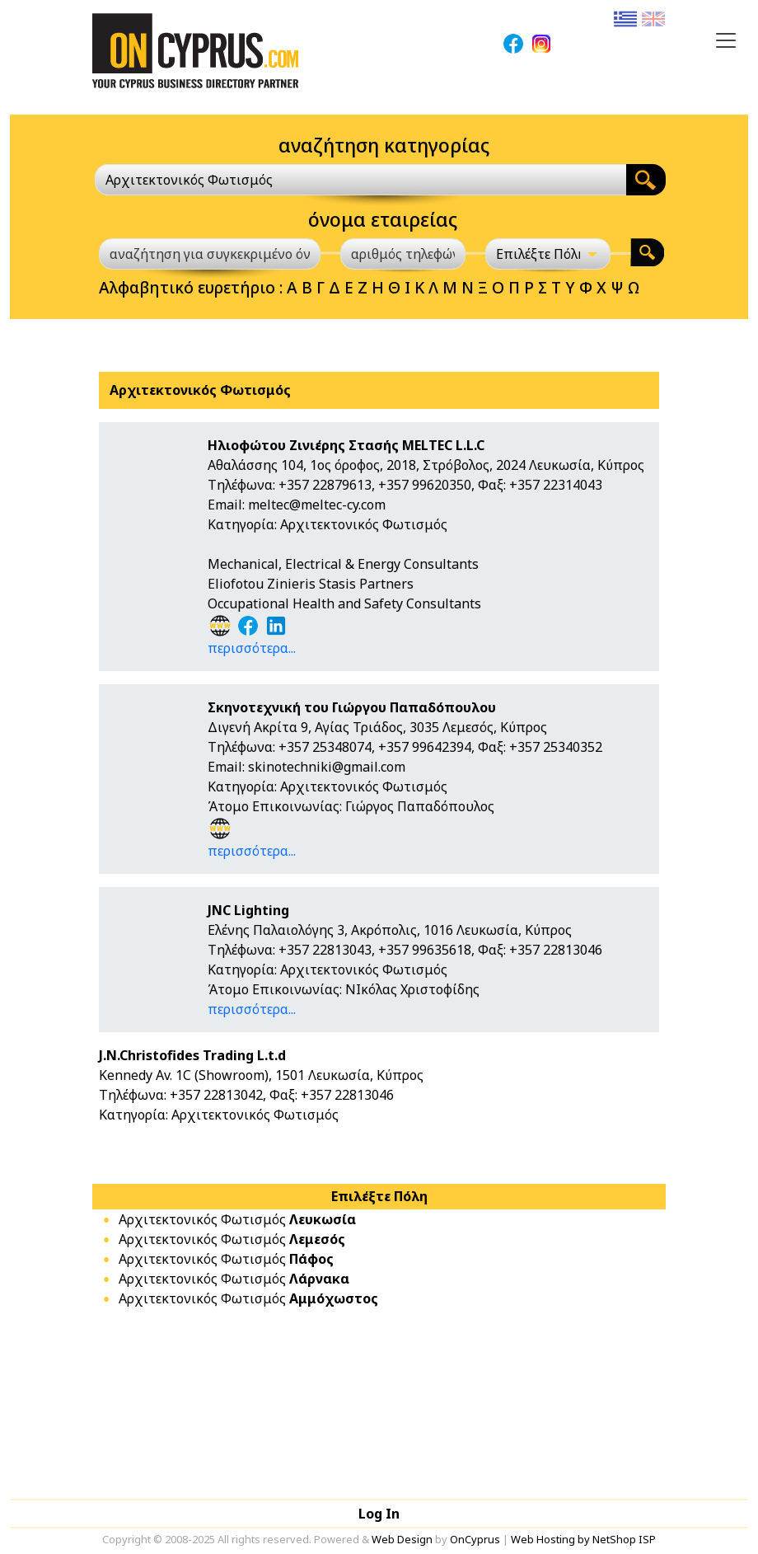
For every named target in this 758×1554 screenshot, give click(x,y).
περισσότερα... (252, 648)
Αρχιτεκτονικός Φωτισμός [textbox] (189, 180)
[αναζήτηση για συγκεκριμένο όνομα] (210, 254)
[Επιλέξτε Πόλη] (548, 254)
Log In (379, 1514)
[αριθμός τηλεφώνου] (403, 254)
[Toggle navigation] (726, 40)
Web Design (402, 1539)
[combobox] (360, 179)
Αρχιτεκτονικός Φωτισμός (237, 1219)
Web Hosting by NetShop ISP (583, 1539)
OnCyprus (475, 1539)
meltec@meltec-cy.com (317, 504)
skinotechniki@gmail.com (326, 767)
